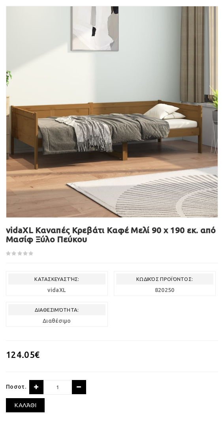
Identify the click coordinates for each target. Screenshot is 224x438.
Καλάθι (25, 405)
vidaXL (56, 290)
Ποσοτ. (16, 387)
